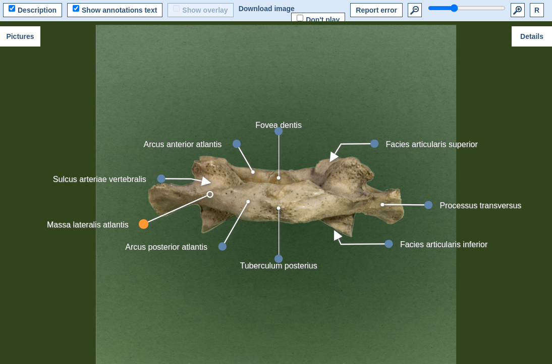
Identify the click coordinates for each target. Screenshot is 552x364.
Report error (376, 10)
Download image (267, 9)
